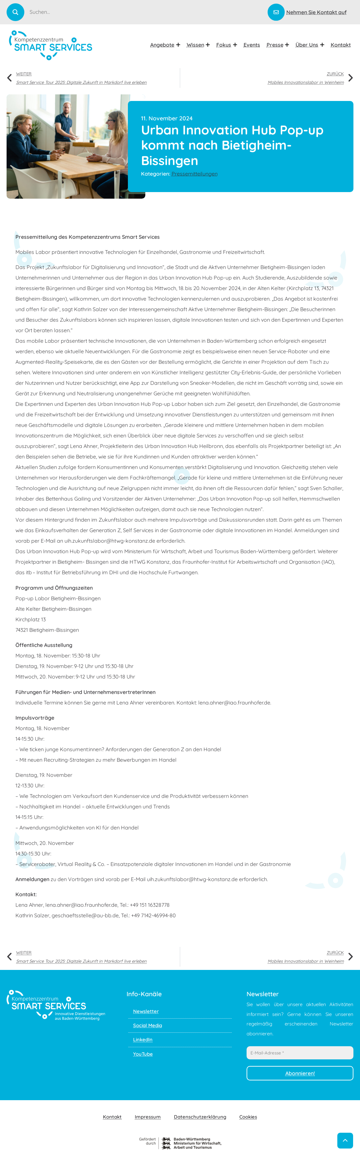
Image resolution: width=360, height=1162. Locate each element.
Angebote (165, 44)
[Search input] (148, 11)
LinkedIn (143, 1039)
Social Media (147, 1025)
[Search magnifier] (15, 12)
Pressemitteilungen (195, 173)
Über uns (310, 44)
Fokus (226, 44)
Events (252, 44)
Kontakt (341, 44)
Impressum (148, 1117)
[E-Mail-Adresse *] (300, 1052)
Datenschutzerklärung (200, 1117)
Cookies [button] (248, 1117)
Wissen (198, 44)
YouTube (143, 1054)
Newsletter (146, 1011)
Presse (278, 44)
